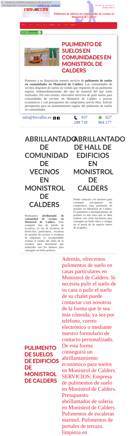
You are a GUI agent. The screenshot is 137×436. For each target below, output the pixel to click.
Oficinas (37, 24)
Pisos (30, 24)
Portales (59, 24)
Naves (45, 24)
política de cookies (48, 5)
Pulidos (23, 24)
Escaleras (66, 24)
